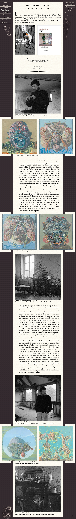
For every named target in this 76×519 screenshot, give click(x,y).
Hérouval (53, 167)
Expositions (5, 20)
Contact (70, 9)
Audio (5, 15)
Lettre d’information (70, 6)
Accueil (5, 3)
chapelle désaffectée (52, 349)
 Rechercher (70, 15)
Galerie (5, 8)
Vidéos (5, 12)
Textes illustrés (5, 10)
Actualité (5, 5)
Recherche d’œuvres (70, 13)
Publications (5, 17)
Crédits (70, 11)
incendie (25, 355)
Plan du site (70, 4)
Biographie (5, 22)
